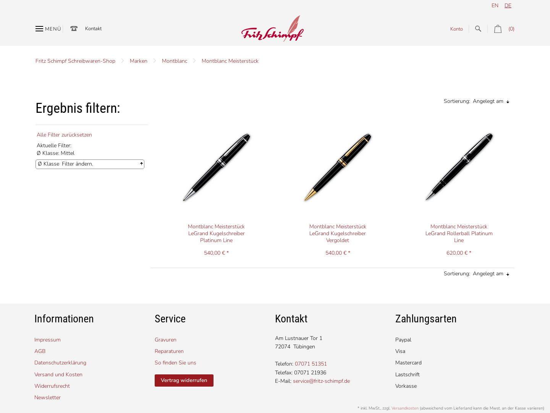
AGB (39, 351)
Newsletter (47, 397)
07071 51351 (311, 363)
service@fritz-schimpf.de (321, 381)
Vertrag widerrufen (184, 380)
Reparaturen (169, 351)
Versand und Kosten (58, 374)
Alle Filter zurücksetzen (64, 134)
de (508, 5)
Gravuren (165, 339)
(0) (500, 29)
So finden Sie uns (175, 362)
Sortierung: (457, 101)
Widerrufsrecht (52, 386)
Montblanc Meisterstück (230, 61)
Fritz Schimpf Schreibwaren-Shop (75, 61)
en (495, 5)
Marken (138, 61)
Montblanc (174, 61)
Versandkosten (405, 408)
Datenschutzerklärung (60, 362)
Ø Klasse (48, 163)
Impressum (47, 339)
